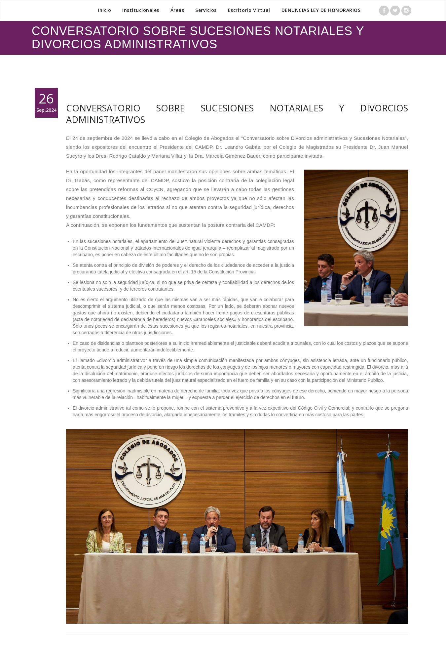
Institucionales (140, 10)
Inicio (104, 10)
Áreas (177, 10)
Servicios (206, 10)
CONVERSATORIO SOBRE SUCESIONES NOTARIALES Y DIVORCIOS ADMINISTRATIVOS (237, 114)
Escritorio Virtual (249, 10)
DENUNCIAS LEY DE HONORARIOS (321, 10)
